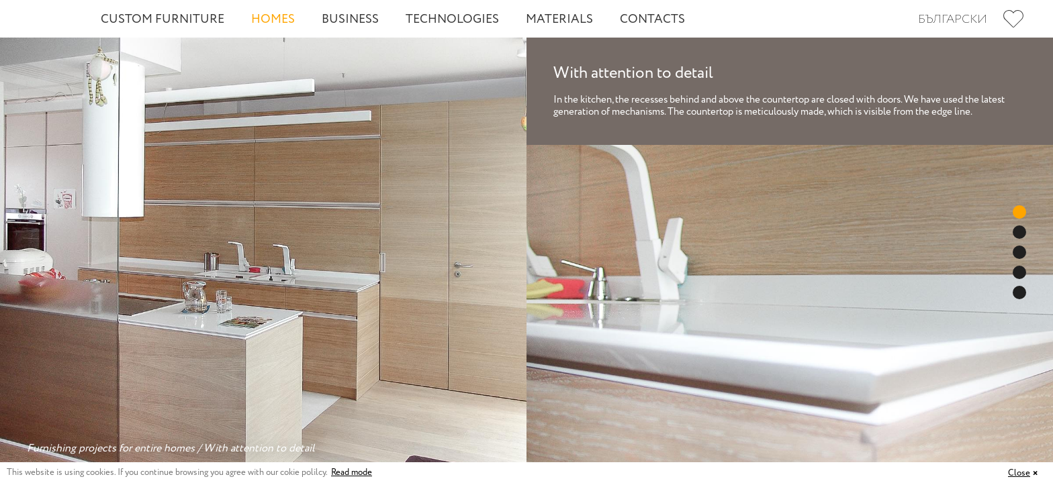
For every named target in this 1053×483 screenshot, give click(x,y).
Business (350, 19)
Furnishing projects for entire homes (111, 448)
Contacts (652, 19)
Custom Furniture (162, 19)
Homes (273, 19)
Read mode (351, 472)
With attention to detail (259, 448)
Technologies (452, 19)
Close (1019, 473)
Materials (559, 19)
